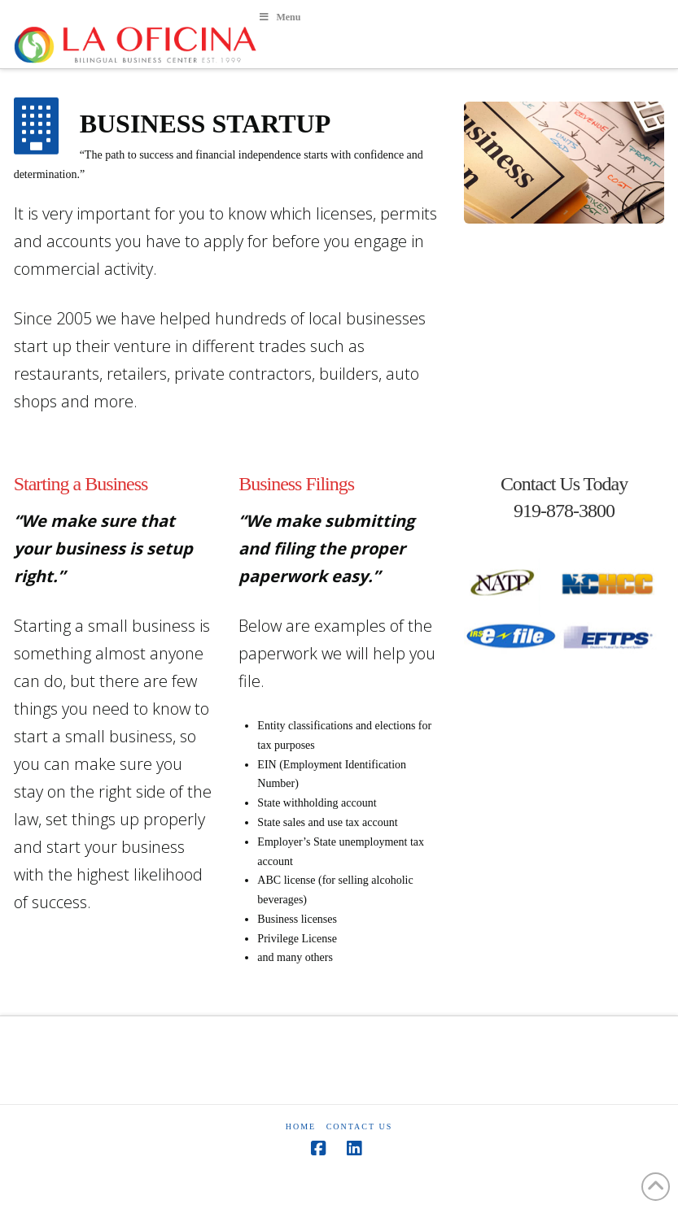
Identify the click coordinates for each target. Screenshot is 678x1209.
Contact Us (359, 1126)
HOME (301, 1126)
